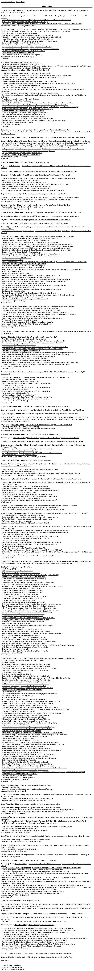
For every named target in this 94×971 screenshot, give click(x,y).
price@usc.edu (9, 967)
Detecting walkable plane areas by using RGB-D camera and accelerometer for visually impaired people (36, 248)
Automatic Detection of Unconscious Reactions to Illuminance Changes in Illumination (30, 490)
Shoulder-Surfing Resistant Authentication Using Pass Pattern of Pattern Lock (52, 414)
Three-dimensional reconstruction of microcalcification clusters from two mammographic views (33, 120)
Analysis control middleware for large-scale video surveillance (41, 804)
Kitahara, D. (5, 223)
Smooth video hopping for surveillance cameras (18, 287)
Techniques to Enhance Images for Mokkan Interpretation (21, 155)
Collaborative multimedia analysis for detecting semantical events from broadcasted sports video (34, 341)
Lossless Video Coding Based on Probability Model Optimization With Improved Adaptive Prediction (35, 105)
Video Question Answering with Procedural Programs (19, 774)
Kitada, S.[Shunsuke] (7, 137)
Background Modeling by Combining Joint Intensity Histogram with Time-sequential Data (31, 77)
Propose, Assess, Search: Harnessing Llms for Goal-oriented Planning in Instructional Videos (32, 633)
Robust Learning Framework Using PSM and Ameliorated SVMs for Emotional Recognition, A (32, 812)
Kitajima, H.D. (5, 406)
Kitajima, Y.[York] (6, 425)
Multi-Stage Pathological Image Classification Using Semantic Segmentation (27, 186)
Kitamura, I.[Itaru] (7, 479)
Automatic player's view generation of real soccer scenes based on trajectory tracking (30, 238)
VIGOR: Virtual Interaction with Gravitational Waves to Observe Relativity (26, 188)
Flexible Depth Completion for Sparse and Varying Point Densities (23, 602)
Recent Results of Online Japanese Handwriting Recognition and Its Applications (28, 151)
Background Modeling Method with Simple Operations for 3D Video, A (25, 240)
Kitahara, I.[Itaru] (6, 236)
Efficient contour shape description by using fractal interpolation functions (26, 383)
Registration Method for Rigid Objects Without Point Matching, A (23, 115)
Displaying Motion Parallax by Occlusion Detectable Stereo (21, 252)
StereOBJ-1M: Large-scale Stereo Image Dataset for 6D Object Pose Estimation (28, 766)
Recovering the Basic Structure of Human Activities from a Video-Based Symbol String (30, 754)
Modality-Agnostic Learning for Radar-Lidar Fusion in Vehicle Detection (25, 620)
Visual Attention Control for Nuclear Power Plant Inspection (21, 55)
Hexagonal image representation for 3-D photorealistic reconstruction (25, 936)
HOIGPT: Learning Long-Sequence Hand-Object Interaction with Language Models (29, 608)
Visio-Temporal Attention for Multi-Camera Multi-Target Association (24, 643)
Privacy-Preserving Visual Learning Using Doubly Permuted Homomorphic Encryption (30, 742)
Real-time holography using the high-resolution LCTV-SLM (21, 498)
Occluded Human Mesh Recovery (13, 627)
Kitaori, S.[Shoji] (6, 860)
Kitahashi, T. (5, 337)
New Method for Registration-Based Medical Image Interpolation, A (45, 406)
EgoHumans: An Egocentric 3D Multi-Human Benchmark (20, 594)
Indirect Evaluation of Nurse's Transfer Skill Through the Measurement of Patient (28, 429)
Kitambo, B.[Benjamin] (8, 441)
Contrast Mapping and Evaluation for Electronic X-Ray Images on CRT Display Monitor (30, 508)
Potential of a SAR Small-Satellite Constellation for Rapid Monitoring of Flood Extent (56, 410)
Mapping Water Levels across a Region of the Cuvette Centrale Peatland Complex (56, 441)
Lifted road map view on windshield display (16, 258)
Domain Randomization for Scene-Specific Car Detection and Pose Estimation (27, 688)
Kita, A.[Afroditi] (6, 10)
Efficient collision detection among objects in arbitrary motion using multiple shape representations (35, 532)
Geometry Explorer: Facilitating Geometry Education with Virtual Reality (52, 179)
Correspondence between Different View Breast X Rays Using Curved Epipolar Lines (29, 81)
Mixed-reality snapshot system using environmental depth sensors (24, 264)
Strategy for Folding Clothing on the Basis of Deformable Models (23, 51)
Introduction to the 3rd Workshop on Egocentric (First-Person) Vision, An (26, 719)
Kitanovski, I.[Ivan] (7, 817)
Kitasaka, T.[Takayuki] (8, 864)
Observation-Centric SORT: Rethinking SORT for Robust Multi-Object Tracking (27, 626)
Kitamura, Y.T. (5, 561)
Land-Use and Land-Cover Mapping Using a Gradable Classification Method (45, 130)
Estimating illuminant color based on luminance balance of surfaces (50, 957)
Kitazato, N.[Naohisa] (8, 925)
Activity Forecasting (8, 662)
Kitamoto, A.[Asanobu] (8, 445)
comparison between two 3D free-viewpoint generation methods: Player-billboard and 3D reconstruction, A (37, 246)
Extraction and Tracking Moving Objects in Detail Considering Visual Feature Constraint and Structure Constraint (39, 930)
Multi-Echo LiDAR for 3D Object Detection (16, 624)
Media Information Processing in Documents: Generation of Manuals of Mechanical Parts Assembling (35, 355)
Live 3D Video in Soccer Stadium (12, 260)
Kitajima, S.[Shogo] (7, 414)
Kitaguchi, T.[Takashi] (8, 220)
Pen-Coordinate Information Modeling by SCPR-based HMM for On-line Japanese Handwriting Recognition (37, 147)
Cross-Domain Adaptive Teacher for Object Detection (19, 581)
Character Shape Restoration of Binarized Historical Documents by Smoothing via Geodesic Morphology (55, 141)
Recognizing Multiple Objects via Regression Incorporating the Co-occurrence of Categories (32, 750)
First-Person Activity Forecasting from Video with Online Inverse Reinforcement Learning (31, 701)
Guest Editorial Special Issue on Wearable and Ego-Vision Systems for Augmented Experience (33, 713)
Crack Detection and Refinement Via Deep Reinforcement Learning (24, 579)
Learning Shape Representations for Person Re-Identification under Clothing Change (30, 723)
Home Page (27, 567)
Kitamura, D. (5, 464)
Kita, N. (3, 29)
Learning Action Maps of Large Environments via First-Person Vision (24, 721)
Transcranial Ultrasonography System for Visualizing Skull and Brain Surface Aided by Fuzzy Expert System (37, 563)
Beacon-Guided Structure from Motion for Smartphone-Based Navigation (26, 666)
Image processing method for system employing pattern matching (24, 182)
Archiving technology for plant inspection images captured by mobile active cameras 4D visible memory (36, 31)
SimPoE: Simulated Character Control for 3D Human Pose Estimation (24, 639)
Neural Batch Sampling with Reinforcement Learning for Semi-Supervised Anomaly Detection (33, 733)
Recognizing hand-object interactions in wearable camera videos (23, 746)
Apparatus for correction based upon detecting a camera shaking (49, 220)
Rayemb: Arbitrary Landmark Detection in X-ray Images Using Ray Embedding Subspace (31, 275)
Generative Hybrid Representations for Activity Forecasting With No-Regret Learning (30, 707)
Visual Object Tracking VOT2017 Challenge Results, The (20, 778)
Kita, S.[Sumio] (5, 62)
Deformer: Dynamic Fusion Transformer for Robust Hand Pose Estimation (26, 676)
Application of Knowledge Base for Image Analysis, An (40, 337)
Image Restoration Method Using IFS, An (15, 393)
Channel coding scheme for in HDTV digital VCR (40, 860)
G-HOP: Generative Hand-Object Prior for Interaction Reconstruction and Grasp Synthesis (31, 604)
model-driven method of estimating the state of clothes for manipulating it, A (27, 39)
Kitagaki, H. (4, 166)
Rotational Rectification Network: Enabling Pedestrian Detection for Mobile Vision (29, 758)
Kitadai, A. (4, 141)
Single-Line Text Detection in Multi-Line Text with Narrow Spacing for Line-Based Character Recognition (36, 199)
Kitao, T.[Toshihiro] (7, 836)
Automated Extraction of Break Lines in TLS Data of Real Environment (25, 486)
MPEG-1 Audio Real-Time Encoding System (34, 162)
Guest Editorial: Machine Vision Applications (16, 101)
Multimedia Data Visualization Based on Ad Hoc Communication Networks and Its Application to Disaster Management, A (42, 270)
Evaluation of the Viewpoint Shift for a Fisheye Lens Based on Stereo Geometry (28, 35)
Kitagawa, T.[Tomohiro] (8, 197)
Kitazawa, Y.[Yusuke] (7, 957)
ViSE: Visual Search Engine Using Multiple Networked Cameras (22, 297)
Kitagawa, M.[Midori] (8, 179)
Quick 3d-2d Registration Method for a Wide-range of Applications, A (25, 45)
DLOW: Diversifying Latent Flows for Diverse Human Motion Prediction (25, 684)
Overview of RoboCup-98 (10, 787)
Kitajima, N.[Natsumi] (8, 410)
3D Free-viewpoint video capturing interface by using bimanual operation (50, 236)
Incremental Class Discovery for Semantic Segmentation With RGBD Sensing (27, 612)
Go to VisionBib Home (8, 2)
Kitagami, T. (5, 171)
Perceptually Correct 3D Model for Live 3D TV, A (18, 273)
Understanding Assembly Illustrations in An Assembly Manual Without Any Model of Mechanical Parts (36, 364)
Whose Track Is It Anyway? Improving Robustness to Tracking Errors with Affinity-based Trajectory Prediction (38, 645)
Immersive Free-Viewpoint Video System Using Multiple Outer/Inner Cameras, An (29, 256)
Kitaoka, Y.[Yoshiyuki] (8, 855)
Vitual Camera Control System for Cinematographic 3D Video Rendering (25, 299)
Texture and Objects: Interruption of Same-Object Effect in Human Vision (26, 68)
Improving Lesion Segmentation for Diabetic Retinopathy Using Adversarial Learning (30, 610)
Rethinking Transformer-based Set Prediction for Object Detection (24, 637)
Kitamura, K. (5, 482)
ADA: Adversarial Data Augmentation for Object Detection (21, 573)
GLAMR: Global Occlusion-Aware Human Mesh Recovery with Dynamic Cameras (28, 606)
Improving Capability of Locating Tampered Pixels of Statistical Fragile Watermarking (54, 479)
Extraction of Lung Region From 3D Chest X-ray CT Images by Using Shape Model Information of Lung (35, 872)
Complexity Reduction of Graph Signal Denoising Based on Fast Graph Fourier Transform (31, 310)
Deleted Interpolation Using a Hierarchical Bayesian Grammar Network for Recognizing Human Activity (36, 678)
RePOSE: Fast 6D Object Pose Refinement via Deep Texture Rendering (25, 756)
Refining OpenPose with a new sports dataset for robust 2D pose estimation (27, 519)
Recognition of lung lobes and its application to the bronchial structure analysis (28, 879)
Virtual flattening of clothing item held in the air (18, 53)
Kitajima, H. (5, 377)
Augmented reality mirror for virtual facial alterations (19, 829)
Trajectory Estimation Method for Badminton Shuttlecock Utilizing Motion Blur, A (29, 293)
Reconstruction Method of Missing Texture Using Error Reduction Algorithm (27, 397)
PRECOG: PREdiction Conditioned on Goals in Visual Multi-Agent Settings (26, 631)
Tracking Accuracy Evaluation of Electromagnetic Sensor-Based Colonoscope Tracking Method (33, 891)
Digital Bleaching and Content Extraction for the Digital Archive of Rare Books (27, 449)
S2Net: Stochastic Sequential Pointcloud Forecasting (19, 760)
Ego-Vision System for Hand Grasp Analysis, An (17, 696)
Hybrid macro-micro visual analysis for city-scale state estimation (23, 717)
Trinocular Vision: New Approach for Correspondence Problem (22, 554)
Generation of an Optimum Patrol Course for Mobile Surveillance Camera (26, 934)
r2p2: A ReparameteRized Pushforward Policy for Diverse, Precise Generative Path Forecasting (33, 744)
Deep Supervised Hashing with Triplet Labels (16, 674)
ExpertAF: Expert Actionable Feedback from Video (18, 600)
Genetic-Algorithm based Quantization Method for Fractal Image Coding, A (27, 391)
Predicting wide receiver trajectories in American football (21, 740)
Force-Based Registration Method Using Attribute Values (20, 99)
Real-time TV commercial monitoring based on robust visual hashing (24, 830)
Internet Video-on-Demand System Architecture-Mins (40, 469)
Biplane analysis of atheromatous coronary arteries (19, 492)
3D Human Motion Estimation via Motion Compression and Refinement (51, 658)
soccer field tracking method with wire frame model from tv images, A (25, 399)
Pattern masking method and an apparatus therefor (43, 434)
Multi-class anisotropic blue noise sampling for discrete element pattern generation (29, 41)
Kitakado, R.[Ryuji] (7, 434)
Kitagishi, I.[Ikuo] (6, 212)
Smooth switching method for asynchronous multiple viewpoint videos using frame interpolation (34, 285)
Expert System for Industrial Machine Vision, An (18, 534)
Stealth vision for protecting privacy (14, 291)
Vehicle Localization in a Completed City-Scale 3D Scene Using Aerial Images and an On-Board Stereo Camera (38, 295)
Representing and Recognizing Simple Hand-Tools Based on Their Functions (27, 360)
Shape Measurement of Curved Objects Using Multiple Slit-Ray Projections (47, 175)
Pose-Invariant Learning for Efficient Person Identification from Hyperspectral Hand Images (32, 318)
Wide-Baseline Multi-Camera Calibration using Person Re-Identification (25, 647)
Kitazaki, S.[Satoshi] (7, 917)
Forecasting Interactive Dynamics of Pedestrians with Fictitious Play (24, 705)
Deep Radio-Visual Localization (12, 672)
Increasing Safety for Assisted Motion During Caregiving (20, 427)
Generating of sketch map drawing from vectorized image (21, 351)
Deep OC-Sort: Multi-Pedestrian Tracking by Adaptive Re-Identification (25, 584)
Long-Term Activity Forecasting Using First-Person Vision (20, 725)
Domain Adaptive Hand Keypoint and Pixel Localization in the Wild (24, 686)
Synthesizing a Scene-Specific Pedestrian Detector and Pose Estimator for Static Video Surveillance (34, 768)
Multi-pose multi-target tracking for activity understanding (21, 731)
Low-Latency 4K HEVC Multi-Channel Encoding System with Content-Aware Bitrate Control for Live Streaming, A (39, 314)
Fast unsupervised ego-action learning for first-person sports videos (24, 699)
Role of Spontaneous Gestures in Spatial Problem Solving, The (22, 64)
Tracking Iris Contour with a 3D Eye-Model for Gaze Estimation (22, 207)
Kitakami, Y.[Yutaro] (7, 438)
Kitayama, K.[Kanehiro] (8, 904)
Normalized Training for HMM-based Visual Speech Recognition (23, 515)
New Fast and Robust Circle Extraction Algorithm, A (19, 395)
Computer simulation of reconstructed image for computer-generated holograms (50, 506)
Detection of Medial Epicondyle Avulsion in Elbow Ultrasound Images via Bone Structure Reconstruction (36, 250)
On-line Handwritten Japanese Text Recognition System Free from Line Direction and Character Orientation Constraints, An (42, 145)
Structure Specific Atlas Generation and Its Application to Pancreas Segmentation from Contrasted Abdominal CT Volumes (42, 885)
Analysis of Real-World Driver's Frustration (36, 840)
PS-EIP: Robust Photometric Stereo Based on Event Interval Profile (50, 953)
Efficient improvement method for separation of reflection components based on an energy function (55, 417)
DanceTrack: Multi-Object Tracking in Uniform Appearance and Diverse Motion (28, 583)
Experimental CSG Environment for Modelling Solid (19, 849)
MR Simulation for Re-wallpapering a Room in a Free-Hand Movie (23, 268)
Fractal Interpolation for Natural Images (15, 389)
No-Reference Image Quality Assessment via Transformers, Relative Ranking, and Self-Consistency (34, 735)
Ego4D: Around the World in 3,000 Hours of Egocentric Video (22, 590)
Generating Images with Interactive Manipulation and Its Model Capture (26, 538)
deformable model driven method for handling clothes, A (21, 33)
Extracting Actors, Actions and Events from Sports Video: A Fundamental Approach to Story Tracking (35, 347)
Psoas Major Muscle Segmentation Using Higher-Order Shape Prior (24, 548)
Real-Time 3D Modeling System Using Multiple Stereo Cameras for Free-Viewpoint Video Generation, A (36, 279)
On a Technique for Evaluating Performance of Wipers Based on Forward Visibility (55, 914)
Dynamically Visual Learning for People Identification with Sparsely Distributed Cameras (31, 254)
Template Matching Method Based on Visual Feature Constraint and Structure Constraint (31, 946)
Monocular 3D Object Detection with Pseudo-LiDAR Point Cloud (23, 622)
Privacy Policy (20, 2)
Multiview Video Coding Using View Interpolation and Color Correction (25, 316)
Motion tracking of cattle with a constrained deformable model (23, 111)
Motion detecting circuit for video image (41, 925)
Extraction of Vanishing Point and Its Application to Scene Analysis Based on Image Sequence (32, 349)
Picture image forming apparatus (13, 546)
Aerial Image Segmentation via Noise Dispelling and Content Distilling (51, 306)
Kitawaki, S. (5, 901)
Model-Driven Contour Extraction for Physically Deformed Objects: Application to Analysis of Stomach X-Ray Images (40, 107)
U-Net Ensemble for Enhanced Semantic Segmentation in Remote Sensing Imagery (29, 823)
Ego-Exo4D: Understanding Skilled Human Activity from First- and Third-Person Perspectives (32, 586)
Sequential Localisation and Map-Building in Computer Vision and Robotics (26, 47)
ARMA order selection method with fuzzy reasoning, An (20, 381)
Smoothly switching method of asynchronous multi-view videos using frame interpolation (31, 289)
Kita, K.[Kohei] (5, 16)
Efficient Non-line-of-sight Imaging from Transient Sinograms (22, 690)
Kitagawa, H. (5, 175)
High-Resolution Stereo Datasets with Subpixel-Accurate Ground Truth (49, 425)
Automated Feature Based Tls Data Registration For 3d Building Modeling (26, 488)
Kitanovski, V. (5, 827)
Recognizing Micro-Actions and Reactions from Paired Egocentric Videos (26, 748)
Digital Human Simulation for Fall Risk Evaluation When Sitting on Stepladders (27, 494)
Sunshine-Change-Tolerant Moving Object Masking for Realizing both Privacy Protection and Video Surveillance (39, 944)
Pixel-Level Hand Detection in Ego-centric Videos (18, 739)
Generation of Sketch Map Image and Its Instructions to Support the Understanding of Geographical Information (39, 353)
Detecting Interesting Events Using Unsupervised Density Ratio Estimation (26, 680)
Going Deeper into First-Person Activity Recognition (19, 711)
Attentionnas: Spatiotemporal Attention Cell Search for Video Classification (26, 664)
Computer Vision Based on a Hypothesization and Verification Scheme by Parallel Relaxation (32, 343)
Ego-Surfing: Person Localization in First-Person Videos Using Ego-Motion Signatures (30, 694)
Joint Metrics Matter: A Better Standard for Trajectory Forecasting (23, 614)
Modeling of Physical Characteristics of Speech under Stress (21, 842)
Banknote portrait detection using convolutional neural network (44, 194)
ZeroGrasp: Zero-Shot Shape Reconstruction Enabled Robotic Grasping (25, 651)
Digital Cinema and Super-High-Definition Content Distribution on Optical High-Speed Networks (33, 510)
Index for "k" (5, 961)
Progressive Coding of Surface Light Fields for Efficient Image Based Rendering (28, 322)
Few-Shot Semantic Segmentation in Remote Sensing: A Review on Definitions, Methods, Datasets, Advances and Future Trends (44, 821)
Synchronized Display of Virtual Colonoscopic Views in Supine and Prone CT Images (29, 889)
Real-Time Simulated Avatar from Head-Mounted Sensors (21, 635)
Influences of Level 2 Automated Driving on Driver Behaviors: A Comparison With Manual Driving (34, 921)
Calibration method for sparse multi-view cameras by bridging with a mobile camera (30, 242)
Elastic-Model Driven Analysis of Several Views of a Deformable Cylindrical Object (29, 87)
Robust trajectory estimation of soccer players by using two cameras (24, 283)
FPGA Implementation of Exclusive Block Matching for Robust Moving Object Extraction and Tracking (35, 932)
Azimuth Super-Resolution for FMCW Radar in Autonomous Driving (24, 577)
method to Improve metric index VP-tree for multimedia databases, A (25, 22)
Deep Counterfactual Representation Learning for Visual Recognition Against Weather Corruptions (34, 312)
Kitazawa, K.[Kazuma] (8, 953)
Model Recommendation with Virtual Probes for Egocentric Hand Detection (27, 729)
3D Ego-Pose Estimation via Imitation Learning (17, 571)
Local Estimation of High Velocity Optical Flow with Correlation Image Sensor (55, 197)
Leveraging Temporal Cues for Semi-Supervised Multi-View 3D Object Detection (28, 618)
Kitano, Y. (4, 808)
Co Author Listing (17, 10)
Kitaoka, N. (4, 840)
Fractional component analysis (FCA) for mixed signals (20, 451)
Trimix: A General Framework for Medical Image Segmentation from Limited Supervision (31, 893)
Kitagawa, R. (5, 194)
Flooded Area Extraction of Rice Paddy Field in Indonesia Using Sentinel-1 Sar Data (49, 171)
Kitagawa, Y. (5, 205)
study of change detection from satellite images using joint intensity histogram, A (29, 118)
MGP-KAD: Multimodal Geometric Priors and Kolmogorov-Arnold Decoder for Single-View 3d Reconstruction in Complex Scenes (44, 262)
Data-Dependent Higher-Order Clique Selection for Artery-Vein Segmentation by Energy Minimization (35, 530)
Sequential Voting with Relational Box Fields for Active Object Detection (25, 762)
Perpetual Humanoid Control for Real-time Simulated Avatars (22, 629)
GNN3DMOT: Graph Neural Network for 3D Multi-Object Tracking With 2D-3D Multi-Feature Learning (35, 709)
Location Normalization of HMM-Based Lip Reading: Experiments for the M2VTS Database (58, 513)
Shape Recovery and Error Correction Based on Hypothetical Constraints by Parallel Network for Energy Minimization (40, 362)
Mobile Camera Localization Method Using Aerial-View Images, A (23, 266)
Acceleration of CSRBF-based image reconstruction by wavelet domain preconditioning (50, 216)
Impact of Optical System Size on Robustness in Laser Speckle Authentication (27, 798)
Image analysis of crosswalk (31, 901)
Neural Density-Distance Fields (12, 271)
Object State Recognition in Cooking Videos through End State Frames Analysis (53, 438)
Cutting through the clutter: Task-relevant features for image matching (25, 670)
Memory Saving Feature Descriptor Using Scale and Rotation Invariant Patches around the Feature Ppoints (37, 184)
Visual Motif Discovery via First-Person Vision (17, 776)
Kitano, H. (4, 785)
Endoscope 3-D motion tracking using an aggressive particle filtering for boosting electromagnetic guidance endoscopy (41, 868)
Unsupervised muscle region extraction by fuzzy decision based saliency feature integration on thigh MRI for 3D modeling (42, 24)
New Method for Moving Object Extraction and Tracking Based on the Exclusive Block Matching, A (34, 940)
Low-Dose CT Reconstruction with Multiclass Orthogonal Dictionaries (45, 223)
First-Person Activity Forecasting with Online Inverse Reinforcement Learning (27, 703)
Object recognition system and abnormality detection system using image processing (30, 517)
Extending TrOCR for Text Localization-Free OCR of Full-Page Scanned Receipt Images (53, 212)
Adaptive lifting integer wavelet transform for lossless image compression (47, 827)
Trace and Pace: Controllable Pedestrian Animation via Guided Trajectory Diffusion (29, 641)
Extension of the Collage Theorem (13, 385)
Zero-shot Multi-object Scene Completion (15, 649)
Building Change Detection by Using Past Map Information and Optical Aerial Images (30, 308)
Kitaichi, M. (4, 372)
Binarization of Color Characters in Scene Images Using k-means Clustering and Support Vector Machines (36, 20)
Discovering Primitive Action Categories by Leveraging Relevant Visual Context (28, 682)
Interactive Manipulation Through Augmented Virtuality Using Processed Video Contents (31, 542)
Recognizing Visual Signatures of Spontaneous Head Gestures (22, 752)
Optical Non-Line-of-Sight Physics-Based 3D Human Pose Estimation (24, 737)
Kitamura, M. (5, 506)
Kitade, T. (4, 162)
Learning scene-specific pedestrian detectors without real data (22, 616)
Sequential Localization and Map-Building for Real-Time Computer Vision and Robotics (30, 49)
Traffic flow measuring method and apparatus (17, 521)
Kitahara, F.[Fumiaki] (8, 227)
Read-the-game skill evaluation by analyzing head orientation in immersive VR (28, 277)
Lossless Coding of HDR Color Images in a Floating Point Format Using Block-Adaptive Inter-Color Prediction (37, 103)
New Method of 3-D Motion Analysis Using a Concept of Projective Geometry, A (28, 357)
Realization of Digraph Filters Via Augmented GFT (18, 471)
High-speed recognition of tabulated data (15, 540)
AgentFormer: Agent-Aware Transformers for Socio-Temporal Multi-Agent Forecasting (30, 575)
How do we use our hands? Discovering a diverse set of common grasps (25, 715)
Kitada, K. (4, 130)
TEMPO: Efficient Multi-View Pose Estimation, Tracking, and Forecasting (25, 770)
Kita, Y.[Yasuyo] (6, 74)
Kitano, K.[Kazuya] (7, 795)
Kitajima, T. (4, 417)
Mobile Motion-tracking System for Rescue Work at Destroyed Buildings (46, 205)
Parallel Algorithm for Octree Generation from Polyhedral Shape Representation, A (29, 544)
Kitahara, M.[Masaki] (8, 306)
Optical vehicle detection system (40, 460)
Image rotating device (31, 62)
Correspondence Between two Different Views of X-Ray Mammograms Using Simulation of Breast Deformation (38, 83)
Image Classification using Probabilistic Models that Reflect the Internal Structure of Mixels (32, 453)
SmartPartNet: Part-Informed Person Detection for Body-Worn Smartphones (27, 764)
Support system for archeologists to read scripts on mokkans (22, 153)
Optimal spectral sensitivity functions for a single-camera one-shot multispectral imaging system (58, 836)
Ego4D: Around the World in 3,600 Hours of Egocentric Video (22, 592)
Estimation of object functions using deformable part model (40, 808)
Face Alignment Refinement (11, 698)
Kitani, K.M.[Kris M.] (7, 658)
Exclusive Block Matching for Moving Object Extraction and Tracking (50, 928)
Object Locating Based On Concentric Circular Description (21, 43)
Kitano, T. (4, 804)
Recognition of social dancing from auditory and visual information (24, 358)
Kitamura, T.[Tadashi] (8, 513)
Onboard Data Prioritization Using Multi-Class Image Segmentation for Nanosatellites (30, 496)
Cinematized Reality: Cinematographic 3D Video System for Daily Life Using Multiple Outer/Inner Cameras (37, 244)
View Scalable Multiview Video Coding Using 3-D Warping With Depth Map (27, 324)
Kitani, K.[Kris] (5, 567)
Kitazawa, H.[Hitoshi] (8, 928)
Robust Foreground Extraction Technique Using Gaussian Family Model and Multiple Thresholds (33, 281)
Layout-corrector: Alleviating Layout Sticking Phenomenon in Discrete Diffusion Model (56, 137)
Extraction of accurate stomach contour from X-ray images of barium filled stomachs (30, 93)
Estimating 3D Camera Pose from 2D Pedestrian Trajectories (22, 598)
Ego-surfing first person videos (12, 692)
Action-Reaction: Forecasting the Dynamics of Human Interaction (23, 660)
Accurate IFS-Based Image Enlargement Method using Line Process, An (45, 377)
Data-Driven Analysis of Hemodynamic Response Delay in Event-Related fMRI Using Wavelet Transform (57, 561)
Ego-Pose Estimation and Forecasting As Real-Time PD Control (22, 588)
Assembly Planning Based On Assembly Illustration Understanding (24, 339)
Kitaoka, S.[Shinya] (7, 845)
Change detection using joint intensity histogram (18, 79)
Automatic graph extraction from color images (36, 785)
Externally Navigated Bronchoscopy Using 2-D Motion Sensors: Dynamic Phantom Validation (32, 870)
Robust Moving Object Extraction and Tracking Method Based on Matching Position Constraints (33, 942)
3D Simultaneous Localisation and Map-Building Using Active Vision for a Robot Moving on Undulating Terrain (55, 29)
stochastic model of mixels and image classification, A (19, 455)
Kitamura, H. (5, 469)
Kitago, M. (4, 216)
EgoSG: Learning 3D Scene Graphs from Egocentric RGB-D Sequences (25, 596)
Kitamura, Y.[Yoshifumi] (8, 527)
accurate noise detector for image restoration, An (18, 379)
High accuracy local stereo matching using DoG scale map (21, 180)
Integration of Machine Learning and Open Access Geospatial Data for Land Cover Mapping (32, 37)
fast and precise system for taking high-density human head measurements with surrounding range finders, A (38, 810)
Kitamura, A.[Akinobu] (8, 460)
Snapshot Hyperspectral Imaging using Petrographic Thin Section (23, 800)
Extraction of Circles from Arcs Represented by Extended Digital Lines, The (26, 387)
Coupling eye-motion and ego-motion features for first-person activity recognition (29, 668)
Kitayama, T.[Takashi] (8, 914)
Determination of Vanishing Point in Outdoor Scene (19, 345)
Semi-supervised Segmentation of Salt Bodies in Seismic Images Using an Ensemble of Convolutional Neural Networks (41, 473)
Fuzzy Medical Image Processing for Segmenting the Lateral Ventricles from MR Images (30, 536)
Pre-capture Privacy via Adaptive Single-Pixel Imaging (19, 320)
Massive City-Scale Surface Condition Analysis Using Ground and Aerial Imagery (28, 727)
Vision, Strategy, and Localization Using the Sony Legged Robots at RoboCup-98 (28, 789)
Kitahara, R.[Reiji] (6, 331)
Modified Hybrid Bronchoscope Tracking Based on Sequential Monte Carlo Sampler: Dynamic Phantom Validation (39, 877)
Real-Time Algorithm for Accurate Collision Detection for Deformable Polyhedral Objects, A (32, 550)
